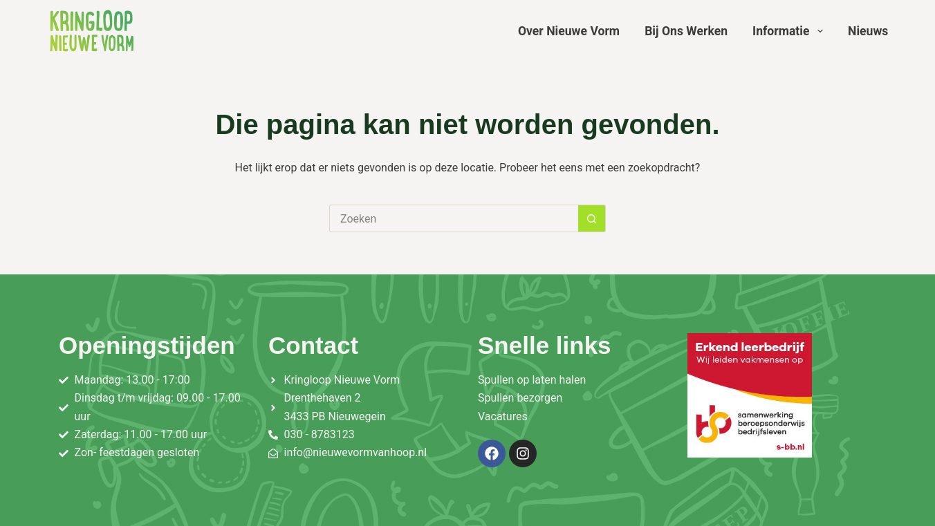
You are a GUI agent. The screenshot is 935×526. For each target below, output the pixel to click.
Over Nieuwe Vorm (569, 31)
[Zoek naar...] (453, 218)
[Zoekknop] (592, 218)
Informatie (790, 31)
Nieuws (868, 31)
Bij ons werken (686, 31)
